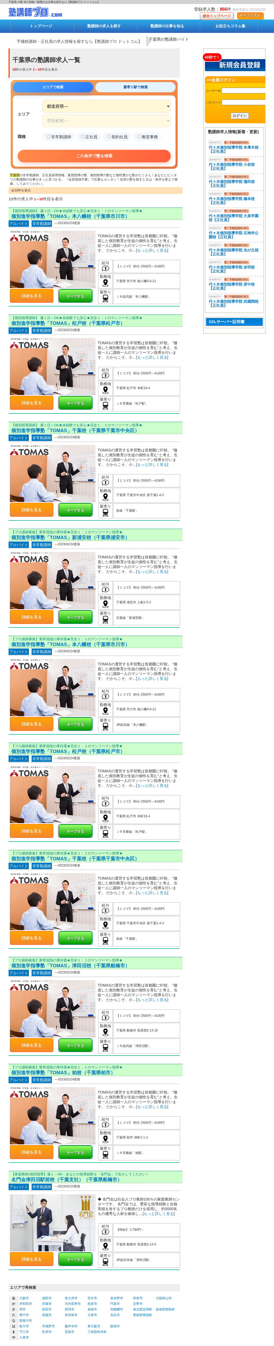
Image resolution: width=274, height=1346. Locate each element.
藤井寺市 (71, 1326)
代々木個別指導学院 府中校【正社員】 (232, 286)
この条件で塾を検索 (94, 156)
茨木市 (92, 1298)
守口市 (24, 1332)
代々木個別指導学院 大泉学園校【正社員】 (233, 218)
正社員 (89, 137)
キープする (75, 296)
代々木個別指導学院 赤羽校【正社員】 (232, 269)
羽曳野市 (48, 1326)
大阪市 (24, 1298)
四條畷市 (116, 1309)
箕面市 (69, 1332)
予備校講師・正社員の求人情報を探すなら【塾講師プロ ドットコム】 (79, 41)
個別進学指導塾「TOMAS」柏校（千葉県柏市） (63, 1072)
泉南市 (92, 1309)
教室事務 (148, 137)
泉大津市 (71, 1298)
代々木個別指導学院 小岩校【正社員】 (232, 166)
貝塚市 (47, 1304)
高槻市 (47, 1315)
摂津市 (69, 1309)
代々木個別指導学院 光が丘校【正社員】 (233, 252)
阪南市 (115, 1326)
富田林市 (71, 1315)
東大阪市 (93, 1326)
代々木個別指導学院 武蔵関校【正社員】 (233, 303)
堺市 (22, 1309)
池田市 (47, 1298)
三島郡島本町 (97, 1332)
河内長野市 (73, 1304)
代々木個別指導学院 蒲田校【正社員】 (232, 183)
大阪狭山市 (164, 1298)
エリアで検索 (53, 87)
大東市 (92, 1315)
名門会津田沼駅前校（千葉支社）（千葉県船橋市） (66, 1179)
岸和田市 (25, 1304)
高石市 (115, 1315)
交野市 (138, 1304)
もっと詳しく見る (152, 250)
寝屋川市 (25, 1320)
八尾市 (24, 1337)
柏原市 (92, 1304)
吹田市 (47, 1309)
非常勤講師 (59, 137)
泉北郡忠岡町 (142, 1309)
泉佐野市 (116, 1298)
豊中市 (24, 1315)
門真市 (115, 1304)
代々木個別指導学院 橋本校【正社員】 (232, 201)
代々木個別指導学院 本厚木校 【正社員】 (233, 149)
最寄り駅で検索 (135, 87)
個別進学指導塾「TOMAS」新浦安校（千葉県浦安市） (70, 537)
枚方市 (24, 1326)
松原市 (47, 1332)
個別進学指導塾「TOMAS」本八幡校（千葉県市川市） (70, 216)
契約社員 (117, 137)
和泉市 (138, 1298)
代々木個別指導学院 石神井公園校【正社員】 (233, 235)
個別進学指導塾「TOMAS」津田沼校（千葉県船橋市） (70, 965)
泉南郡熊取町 (165, 1309)
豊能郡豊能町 (142, 1315)
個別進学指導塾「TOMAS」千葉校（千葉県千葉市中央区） (75, 430)
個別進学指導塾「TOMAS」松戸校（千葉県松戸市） (68, 323)
